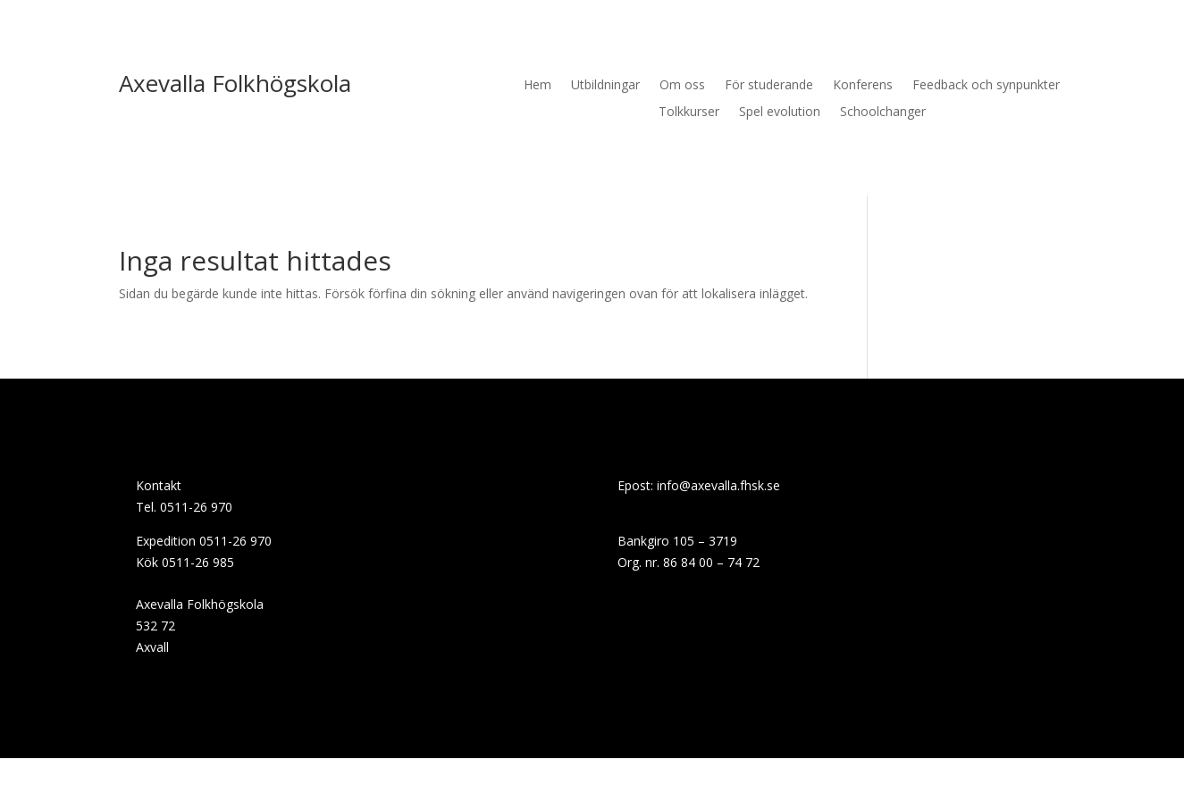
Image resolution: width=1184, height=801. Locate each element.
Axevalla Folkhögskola (235, 83)
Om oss (682, 86)
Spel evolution (779, 112)
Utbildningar (605, 86)
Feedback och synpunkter (986, 86)
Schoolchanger (883, 112)
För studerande (769, 86)
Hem (537, 86)
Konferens (863, 86)
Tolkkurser (689, 112)
